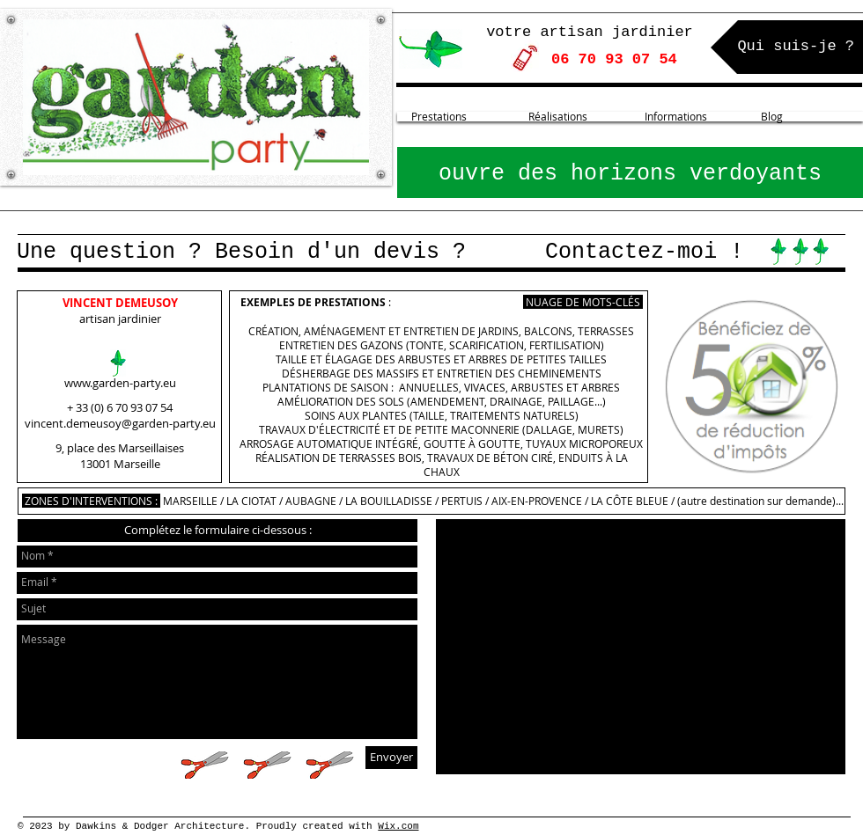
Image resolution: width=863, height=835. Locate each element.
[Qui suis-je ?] (787, 47)
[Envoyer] (391, 757)
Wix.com (398, 826)
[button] (217, 530)
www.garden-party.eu (120, 383)
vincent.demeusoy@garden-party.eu (120, 423)
